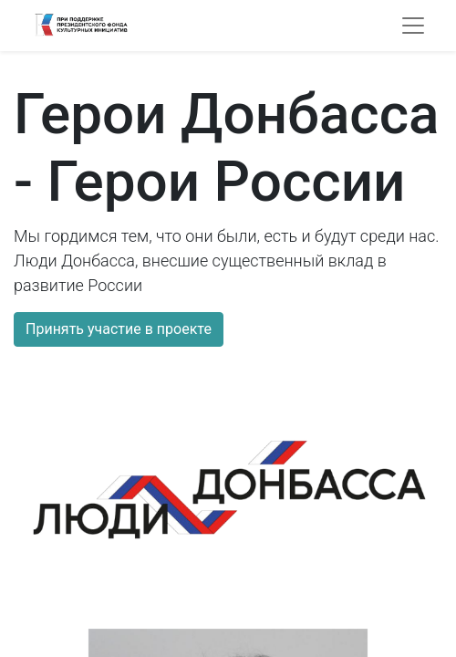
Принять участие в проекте (119, 329)
